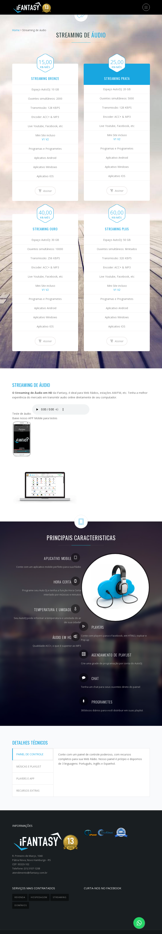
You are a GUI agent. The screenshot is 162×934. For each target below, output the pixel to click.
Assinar (45, 190)
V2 (47, 139)
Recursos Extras (29, 782)
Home (16, 30)
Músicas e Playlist (30, 762)
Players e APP (27, 772)
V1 (43, 139)
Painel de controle (31, 753)
